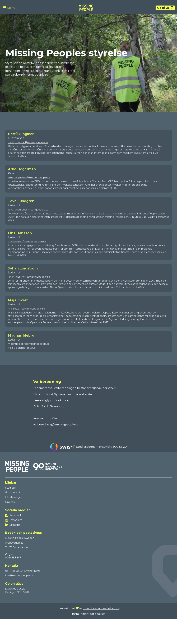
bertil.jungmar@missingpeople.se (28, 148)
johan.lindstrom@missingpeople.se (29, 282)
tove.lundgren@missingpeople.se (28, 215)
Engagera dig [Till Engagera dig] (13, 492)
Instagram (16, 520)
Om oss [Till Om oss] (10, 502)
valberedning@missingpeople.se (55, 424)
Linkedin (15, 524)
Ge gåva (163, 7)
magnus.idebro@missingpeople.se (29, 349)
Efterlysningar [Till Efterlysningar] (13, 497)
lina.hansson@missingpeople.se (27, 247)
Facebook (16, 515)
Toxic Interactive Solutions (101, 608)
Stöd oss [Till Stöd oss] (10, 487)
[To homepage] (86, 8)
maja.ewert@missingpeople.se (26, 314)
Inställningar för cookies (88, 614)
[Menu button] (5, 7)
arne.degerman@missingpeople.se (29, 183)
